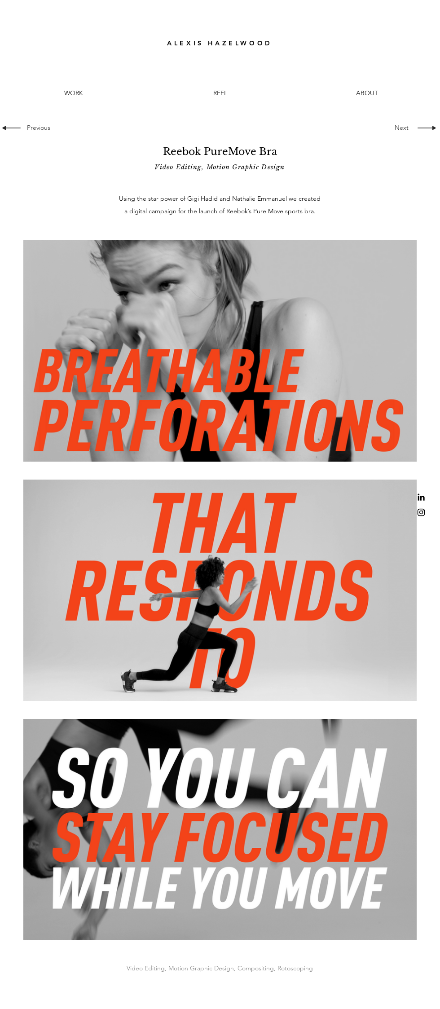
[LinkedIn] (421, 497)
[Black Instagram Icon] (421, 512)
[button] (220, 93)
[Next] (400, 128)
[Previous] (41, 128)
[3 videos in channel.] (220, 590)
